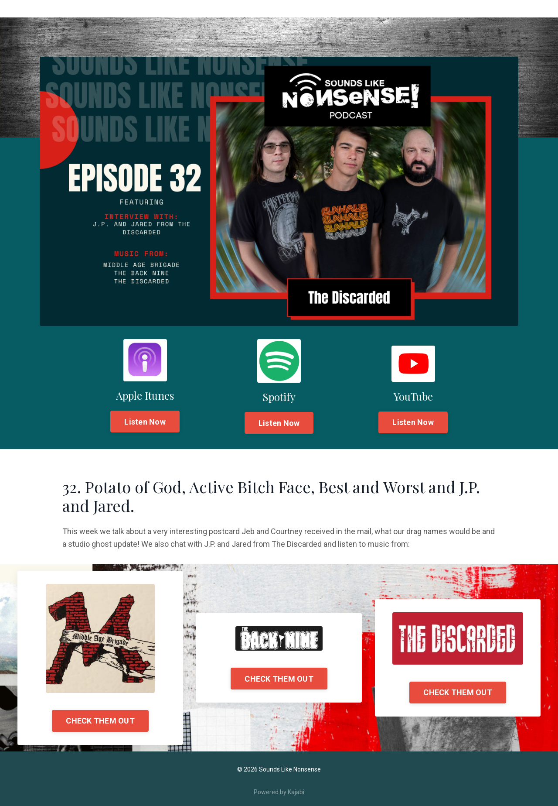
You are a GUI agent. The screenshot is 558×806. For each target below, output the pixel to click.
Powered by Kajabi (279, 792)
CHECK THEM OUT (100, 720)
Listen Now (145, 421)
